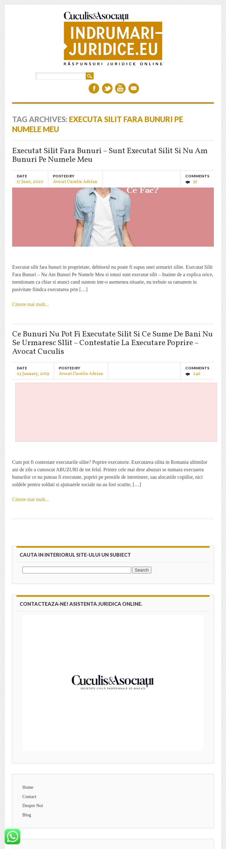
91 (195, 182)
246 (197, 374)
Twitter (107, 88)
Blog (26, 814)
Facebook (94, 88)
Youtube (120, 88)
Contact (29, 796)
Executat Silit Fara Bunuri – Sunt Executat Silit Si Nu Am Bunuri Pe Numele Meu (110, 155)
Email (133, 88)
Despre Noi (32, 805)
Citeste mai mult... (30, 304)
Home (27, 787)
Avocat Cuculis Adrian (75, 181)
